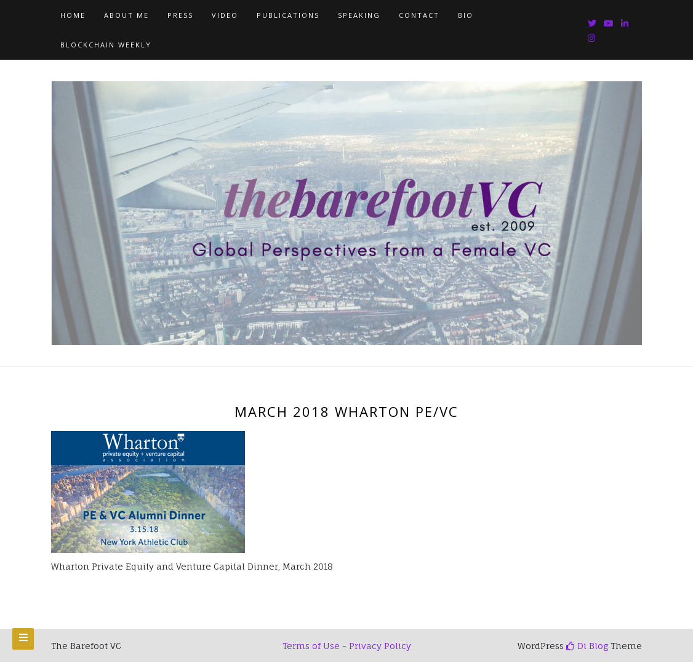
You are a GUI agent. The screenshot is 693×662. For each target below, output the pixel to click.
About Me (126, 15)
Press (180, 15)
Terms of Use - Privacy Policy (346, 645)
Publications (288, 15)
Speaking (359, 15)
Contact (419, 15)
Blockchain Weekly (105, 44)
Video (225, 15)
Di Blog (587, 645)
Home (73, 15)
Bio (465, 15)
